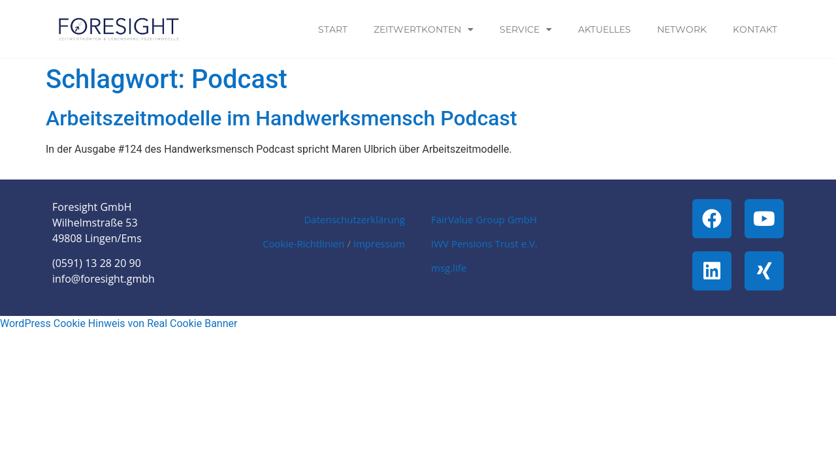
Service (526, 29)
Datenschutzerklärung (354, 219)
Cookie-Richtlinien (303, 243)
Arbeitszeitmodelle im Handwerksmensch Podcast (281, 118)
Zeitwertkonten (424, 29)
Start (332, 29)
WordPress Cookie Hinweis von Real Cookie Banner (118, 323)
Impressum (379, 243)
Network (682, 29)
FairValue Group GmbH (484, 219)
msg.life (448, 267)
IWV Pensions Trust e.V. (484, 243)
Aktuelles (604, 29)
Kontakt (755, 29)
